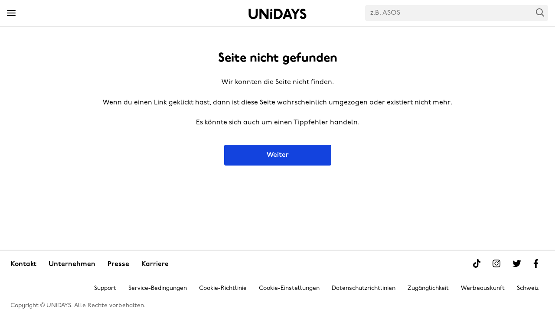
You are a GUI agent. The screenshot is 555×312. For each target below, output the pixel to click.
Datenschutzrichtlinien (363, 288)
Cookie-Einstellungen (289, 288)
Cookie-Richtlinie (223, 288)
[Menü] (11, 13)
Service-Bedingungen (157, 288)
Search (540, 12)
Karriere (155, 264)
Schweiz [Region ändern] (528, 288)
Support (105, 288)
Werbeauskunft (483, 288)
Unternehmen (72, 264)
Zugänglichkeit (428, 288)
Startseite (277, 14)
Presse (118, 264)
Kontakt (23, 264)
